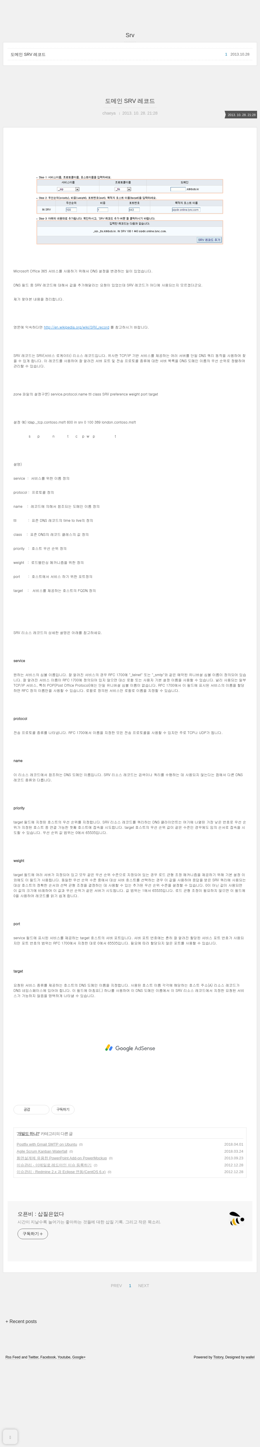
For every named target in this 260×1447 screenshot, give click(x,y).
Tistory (218, 1439)
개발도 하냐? (28, 1215)
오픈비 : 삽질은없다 (41, 1296)
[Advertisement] (130, 195)
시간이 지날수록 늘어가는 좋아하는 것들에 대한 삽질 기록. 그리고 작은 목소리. (89, 1303)
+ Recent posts (21, 1403)
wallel (250, 1439)
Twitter (33, 1439)
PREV (115, 1366)
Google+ (79, 1439)
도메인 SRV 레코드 (28, 54)
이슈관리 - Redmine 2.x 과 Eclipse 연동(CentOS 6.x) (61, 1253)
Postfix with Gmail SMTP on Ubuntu (47, 1226)
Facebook (48, 1439)
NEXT (143, 1366)
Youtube (64, 1439)
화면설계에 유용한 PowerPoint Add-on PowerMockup (62, 1240)
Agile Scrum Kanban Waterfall (42, 1233)
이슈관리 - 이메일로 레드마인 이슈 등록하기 (54, 1247)
